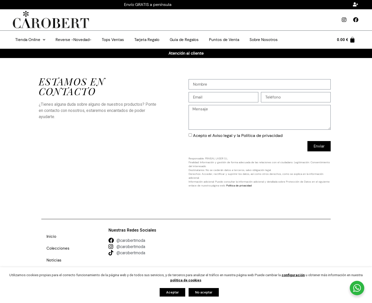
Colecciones (58, 248)
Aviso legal (222, 135)
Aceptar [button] (172, 292)
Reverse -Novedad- (73, 39)
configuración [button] (293, 275)
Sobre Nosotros (264, 39)
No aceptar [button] (203, 292)
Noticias (54, 260)
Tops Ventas (113, 39)
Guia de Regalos (184, 39)
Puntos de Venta (224, 39)
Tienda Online (30, 40)
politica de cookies (185, 280)
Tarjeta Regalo (146, 39)
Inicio (51, 236)
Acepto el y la (238, 135)
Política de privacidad (262, 135)
